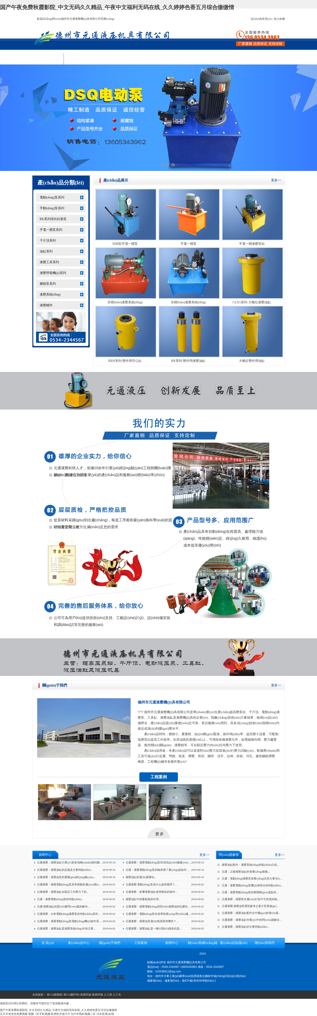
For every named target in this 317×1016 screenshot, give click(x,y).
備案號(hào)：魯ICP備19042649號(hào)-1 (190, 980)
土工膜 (108, 994)
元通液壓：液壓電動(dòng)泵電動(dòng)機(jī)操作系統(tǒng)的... (75, 921)
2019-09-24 (109, 862)
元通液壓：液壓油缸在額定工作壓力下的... (63, 891)
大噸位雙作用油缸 (252, 361)
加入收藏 (279, 18)
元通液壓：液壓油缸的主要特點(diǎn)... (245, 926)
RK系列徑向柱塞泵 (53, 219)
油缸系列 (46, 251)
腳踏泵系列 (48, 283)
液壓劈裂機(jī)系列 (53, 273)
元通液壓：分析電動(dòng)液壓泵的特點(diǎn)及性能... (70, 914)
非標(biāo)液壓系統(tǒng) (125, 302)
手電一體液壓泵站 (252, 244)
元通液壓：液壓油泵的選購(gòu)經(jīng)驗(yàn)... (66, 877)
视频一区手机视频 (39, 1014)
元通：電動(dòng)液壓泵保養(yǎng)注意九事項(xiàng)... (255, 878)
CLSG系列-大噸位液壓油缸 (252, 302)
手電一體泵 (188, 244)
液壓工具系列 (49, 262)
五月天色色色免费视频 (14, 1014)
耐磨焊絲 (85, 994)
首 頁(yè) (48, 59)
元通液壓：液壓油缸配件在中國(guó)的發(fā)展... (251, 913)
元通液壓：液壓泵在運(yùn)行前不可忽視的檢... (250, 899)
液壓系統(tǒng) (50, 294)
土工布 (117, 994)
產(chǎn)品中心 (79, 59)
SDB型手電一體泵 (125, 244)
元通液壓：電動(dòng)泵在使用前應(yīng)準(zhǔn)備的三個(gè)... (164, 914)
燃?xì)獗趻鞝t (72, 994)
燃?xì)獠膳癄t (55, 994)
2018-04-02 (109, 884)
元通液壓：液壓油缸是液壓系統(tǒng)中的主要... (66, 928)
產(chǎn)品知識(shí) (235, 59)
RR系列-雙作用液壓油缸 (188, 361)
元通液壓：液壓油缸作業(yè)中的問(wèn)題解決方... (253, 919)
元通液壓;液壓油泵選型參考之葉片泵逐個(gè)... (250, 906)
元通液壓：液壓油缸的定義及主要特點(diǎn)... (65, 869)
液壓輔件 (46, 305)
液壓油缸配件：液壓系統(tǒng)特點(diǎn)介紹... (250, 864)
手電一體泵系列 (51, 230)
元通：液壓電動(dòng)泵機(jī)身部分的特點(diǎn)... (252, 885)
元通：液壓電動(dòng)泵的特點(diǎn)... (60, 899)
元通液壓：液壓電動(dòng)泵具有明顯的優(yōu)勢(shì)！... (70, 884)
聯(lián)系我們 (267, 59)
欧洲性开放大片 (60, 1014)
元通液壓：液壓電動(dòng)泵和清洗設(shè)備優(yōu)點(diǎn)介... (164, 862)
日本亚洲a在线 (105, 1014)
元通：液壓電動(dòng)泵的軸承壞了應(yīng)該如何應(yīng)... (162, 869)
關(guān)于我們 (110, 59)
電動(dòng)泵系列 (52, 197)
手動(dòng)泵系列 (52, 208)
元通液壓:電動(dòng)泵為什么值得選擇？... (151, 884)
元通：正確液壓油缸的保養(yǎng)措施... (246, 871)
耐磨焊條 (97, 994)
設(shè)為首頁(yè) (261, 18)
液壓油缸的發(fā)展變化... (141, 877)
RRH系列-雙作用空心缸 (125, 361)
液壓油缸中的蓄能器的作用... (143, 899)
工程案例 (141, 59)
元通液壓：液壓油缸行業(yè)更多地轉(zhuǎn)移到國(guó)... (72, 862)
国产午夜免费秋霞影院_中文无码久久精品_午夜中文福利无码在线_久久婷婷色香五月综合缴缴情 (117, 7)
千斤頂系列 (48, 240)
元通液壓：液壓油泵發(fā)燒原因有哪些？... (152, 921)
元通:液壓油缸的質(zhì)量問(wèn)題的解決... (63, 906)
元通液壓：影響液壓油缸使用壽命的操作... (151, 891)
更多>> (276, 180)
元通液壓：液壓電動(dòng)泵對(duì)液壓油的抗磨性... (158, 906)
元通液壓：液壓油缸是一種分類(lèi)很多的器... (154, 928)
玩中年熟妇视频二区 (83, 1014)
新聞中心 (173, 59)
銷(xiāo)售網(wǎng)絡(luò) (204, 60)
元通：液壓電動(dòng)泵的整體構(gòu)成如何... (250, 892)
